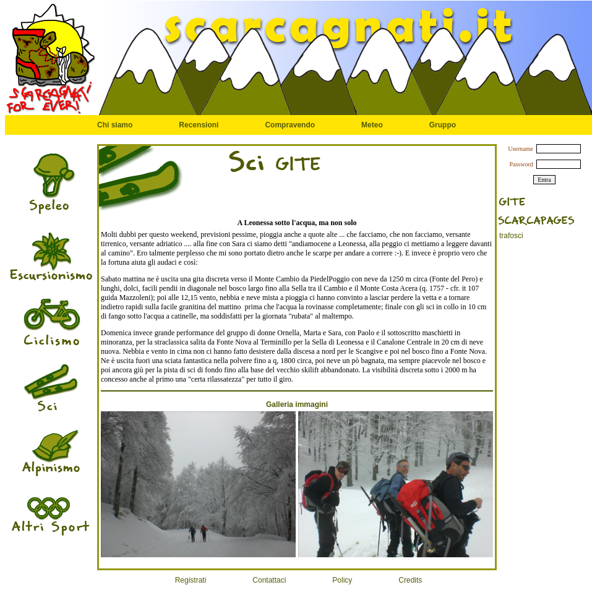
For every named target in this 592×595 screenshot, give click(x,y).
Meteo (372, 125)
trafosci (511, 235)
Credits (410, 580)
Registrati (191, 580)
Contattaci (269, 580)
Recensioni (198, 125)
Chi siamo (114, 125)
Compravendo (290, 125)
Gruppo (442, 125)
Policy (342, 580)
